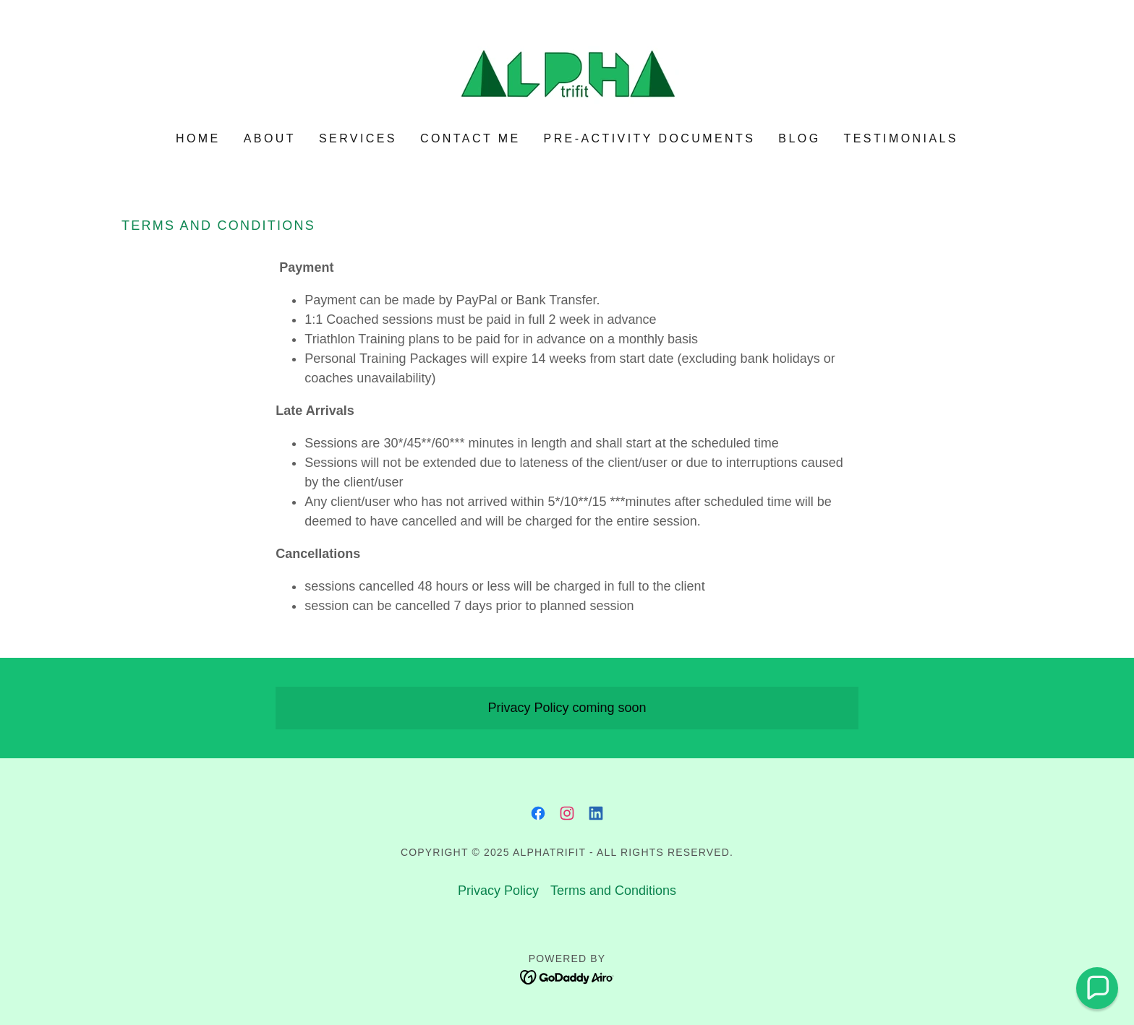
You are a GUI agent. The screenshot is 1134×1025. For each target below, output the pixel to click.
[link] (567, 76)
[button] (1097, 988)
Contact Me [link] (470, 138)
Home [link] (198, 138)
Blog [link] (799, 138)
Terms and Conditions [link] (613, 890)
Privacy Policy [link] (498, 890)
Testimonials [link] (901, 138)
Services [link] (358, 138)
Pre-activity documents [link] (650, 138)
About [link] (270, 138)
